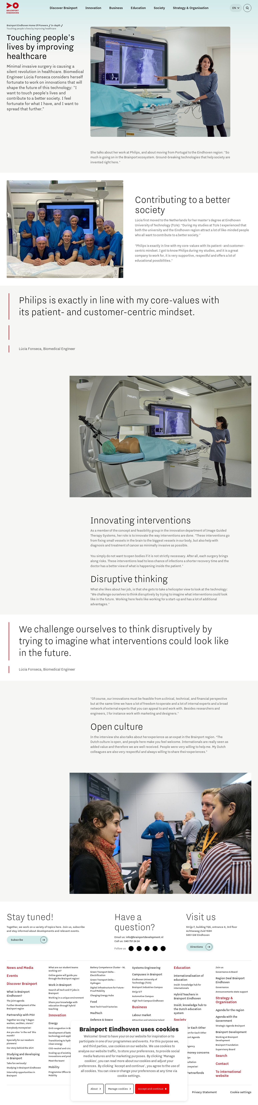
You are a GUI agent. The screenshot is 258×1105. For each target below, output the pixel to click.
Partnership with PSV (21, 1015)
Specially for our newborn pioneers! (20, 1042)
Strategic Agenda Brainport (230, 1026)
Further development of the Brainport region (21, 1007)
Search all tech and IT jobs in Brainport (64, 992)
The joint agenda (15, 1001)
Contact (222, 1064)
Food (93, 1002)
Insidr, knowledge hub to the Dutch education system (190, 1009)
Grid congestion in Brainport (64, 1028)
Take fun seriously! (17, 1063)
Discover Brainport (22, 984)
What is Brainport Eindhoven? (18, 994)
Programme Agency (184, 1046)
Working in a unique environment (66, 998)
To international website (228, 1074)
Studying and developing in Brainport (23, 1056)
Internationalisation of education (188, 978)
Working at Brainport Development (227, 1039)
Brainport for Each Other (190, 1028)
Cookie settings (240, 1092)
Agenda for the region (230, 1010)
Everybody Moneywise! (186, 1066)
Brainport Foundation (227, 1045)
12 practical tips (182, 1057)
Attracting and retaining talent (148, 1020)
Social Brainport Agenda (187, 1037)
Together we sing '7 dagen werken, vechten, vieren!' (20, 1022)
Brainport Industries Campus (147, 987)
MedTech (96, 1013)
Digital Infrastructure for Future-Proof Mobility (107, 989)
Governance (222, 987)
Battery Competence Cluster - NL (107, 967)
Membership (180, 1042)
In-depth (55, 25)
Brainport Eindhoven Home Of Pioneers (27, 25)
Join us (219, 967)
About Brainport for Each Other (190, 1033)
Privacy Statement (204, 1092)
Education (182, 968)
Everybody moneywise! (19, 1028)
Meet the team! (57, 1061)
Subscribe (17, 939)
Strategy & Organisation (226, 1000)
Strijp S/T (137, 992)
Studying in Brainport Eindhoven (24, 1068)
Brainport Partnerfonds (189, 1073)
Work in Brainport (60, 985)
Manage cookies (118, 1088)
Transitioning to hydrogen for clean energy (64, 1042)
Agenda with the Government (226, 1019)
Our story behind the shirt (20, 1048)
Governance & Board (226, 972)
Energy (53, 1023)
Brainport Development (231, 1032)
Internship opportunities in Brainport (21, 1074)
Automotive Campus (143, 996)
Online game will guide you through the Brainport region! (64, 977)
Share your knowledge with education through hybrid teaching (63, 1005)
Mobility (54, 1067)
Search (221, 1056)
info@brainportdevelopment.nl (144, 937)
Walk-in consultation (185, 1062)
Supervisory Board (225, 1049)
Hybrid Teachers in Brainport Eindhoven (187, 996)
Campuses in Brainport (147, 974)
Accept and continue (150, 1088)
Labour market (141, 1015)
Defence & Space (101, 1020)
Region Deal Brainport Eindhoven (230, 980)
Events (12, 976)
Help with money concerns (191, 1052)
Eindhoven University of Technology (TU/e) (144, 981)
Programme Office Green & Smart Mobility (66, 1074)
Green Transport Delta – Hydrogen (102, 982)
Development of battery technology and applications (64, 1035)
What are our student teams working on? (63, 969)
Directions (196, 946)
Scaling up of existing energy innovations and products (64, 1055)
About (94, 1088)
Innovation (57, 1015)
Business (139, 1007)
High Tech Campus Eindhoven (148, 1001)
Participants (180, 1078)
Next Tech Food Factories (103, 1007)
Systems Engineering (146, 968)
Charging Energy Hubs (102, 995)
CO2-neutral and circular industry (66, 1048)
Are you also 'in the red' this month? (21, 1034)
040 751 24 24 (132, 941)
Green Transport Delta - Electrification (102, 974)
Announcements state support (232, 992)
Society (180, 1020)
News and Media (20, 968)
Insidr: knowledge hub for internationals (187, 987)
